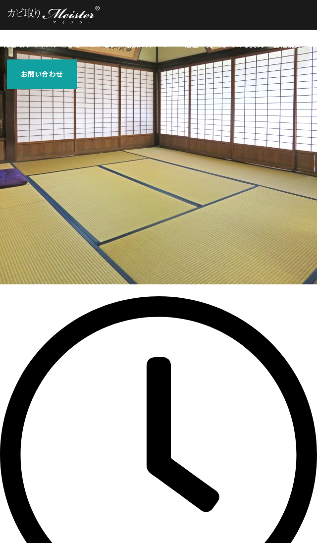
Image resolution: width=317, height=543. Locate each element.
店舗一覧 (199, 44)
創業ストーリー (151, 44)
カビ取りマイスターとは (42, 44)
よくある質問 (243, 44)
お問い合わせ (42, 74)
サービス (104, 44)
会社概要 (287, 44)
